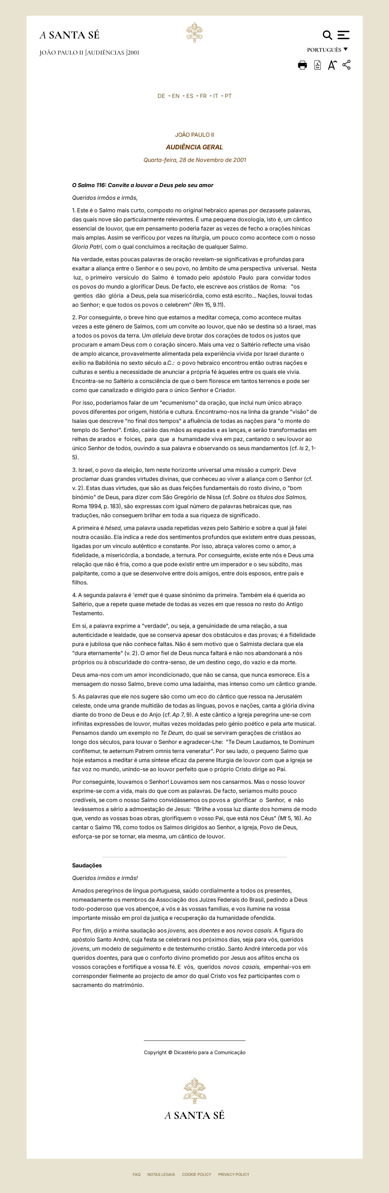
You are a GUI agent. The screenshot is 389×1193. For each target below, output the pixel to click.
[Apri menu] (342, 35)
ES (189, 95)
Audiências (106, 52)
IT (215, 95)
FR (203, 95)
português (323, 51)
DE (161, 95)
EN (176, 95)
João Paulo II (62, 52)
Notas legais (161, 1174)
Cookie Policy (196, 1174)
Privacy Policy (233, 1174)
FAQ (136, 1174)
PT (228, 95)
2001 (133, 52)
